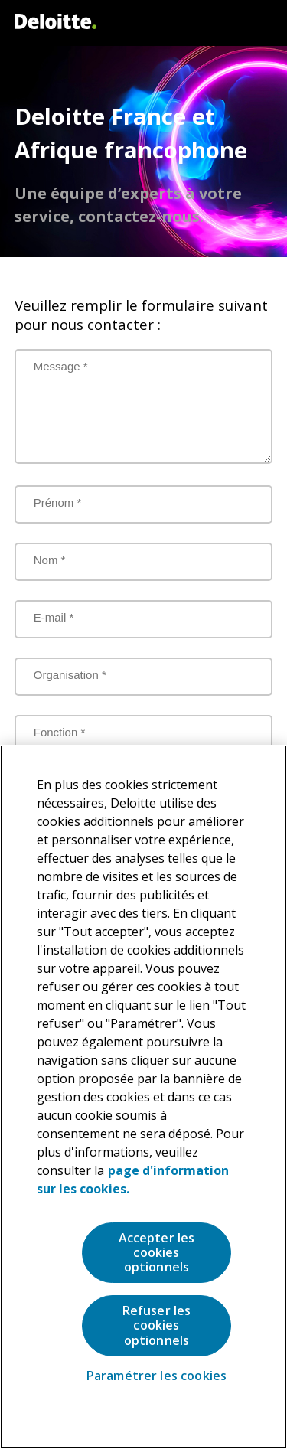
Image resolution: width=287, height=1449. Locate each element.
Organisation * (70, 674)
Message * (61, 366)
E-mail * (54, 617)
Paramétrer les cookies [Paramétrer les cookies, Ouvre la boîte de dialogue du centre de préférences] (156, 1376)
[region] (143, 1097)
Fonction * (60, 732)
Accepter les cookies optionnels (157, 1252)
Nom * (50, 559)
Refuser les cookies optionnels (156, 1325)
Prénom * (58, 502)
